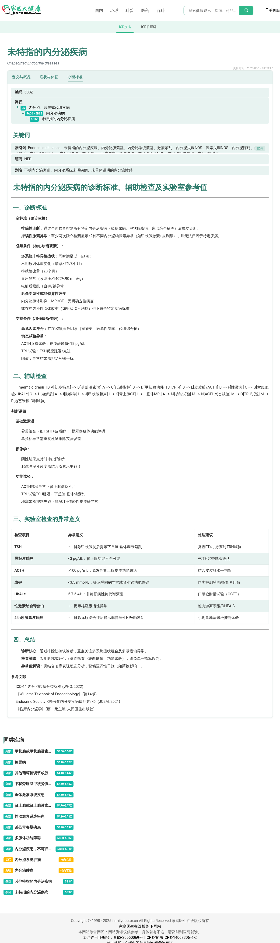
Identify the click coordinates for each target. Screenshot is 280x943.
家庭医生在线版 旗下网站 (140, 926)
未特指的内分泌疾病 (52, 119)
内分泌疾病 (45, 113)
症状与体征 (49, 77)
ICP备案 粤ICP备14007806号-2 (171, 937)
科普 (130, 10)
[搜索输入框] (218, 10)
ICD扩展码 (148, 27)
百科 (160, 10)
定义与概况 (21, 77)
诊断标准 (75, 77)
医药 (145, 10)
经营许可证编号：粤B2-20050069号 (113, 937)
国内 (99, 10)
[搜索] (246, 10)
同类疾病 (14, 740)
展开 (260, 148)
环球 (114, 10)
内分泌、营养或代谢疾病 (45, 107)
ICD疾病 (125, 27)
